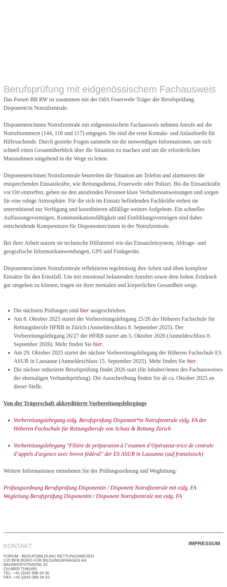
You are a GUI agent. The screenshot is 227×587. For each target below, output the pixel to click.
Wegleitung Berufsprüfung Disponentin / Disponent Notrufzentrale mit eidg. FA (93, 496)
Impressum (204, 543)
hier (84, 310)
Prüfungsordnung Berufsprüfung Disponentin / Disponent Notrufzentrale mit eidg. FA (100, 488)
